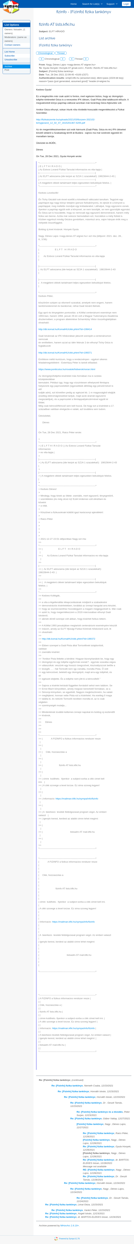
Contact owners (12, 45)
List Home (10, 51)
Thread (61, 53)
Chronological (45, 53)
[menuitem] (73, 4)
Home (73, 4)
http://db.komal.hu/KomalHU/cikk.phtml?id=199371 (65, 352)
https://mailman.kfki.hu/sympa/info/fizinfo (77, 798)
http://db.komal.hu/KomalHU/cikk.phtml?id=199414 (65, 329)
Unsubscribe (11, 59)
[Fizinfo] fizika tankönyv (90, 1124)
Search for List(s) (90, 4)
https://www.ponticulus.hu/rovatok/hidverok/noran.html (67, 369)
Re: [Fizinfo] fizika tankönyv (67, 1085)
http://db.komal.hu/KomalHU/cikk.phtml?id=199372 (68, 638)
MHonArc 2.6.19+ (69, 1225)
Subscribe (10, 55)
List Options (12, 24)
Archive (8, 66)
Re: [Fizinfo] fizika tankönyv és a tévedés (100, 1112)
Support (110, 4)
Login (126, 4)
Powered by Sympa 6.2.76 (69, 1239)
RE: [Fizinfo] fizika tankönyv (98, 1169)
